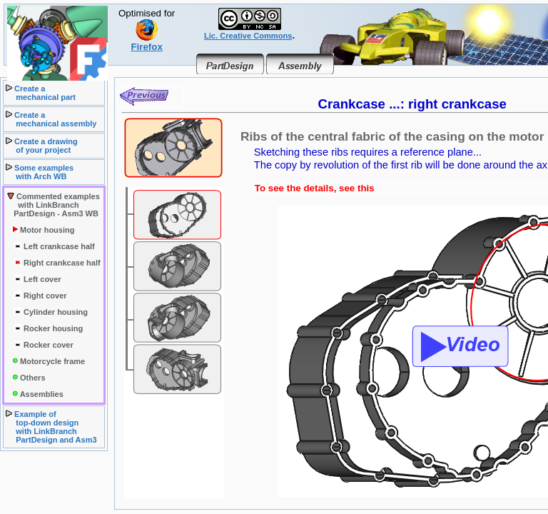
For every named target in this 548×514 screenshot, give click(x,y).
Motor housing (42, 230)
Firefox (146, 42)
